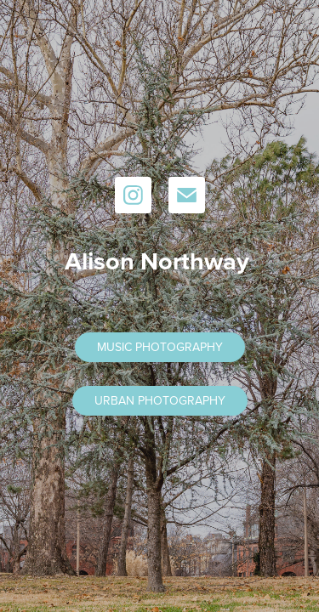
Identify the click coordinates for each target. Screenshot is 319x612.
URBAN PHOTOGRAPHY (159, 400)
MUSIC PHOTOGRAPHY (160, 346)
